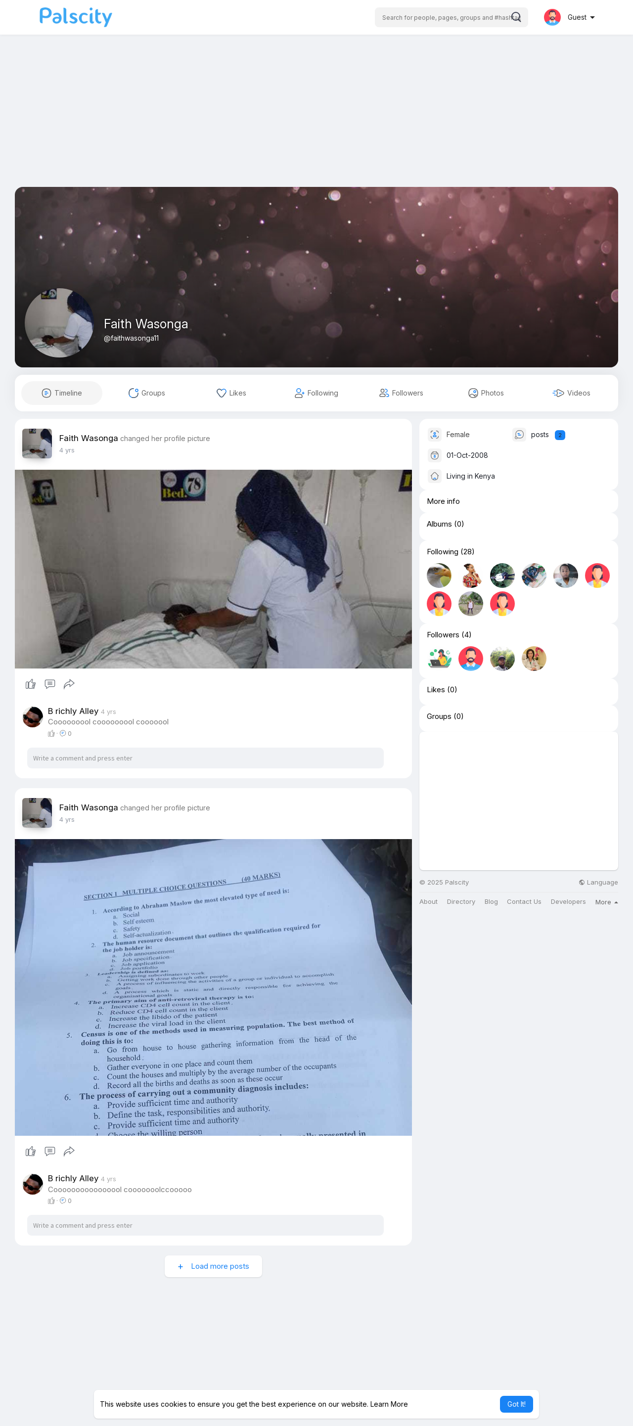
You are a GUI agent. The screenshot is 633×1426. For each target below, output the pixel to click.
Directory (461, 901)
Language (598, 882)
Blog (491, 901)
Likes (436, 690)
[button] (451, 17)
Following (442, 552)
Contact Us (524, 901)
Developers (568, 901)
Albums (439, 524)
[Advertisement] (316, 117)
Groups (439, 716)
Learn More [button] (389, 1404)
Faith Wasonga (146, 323)
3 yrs (67, 450)
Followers (443, 635)
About (428, 901)
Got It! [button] (516, 1404)
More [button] (606, 902)
